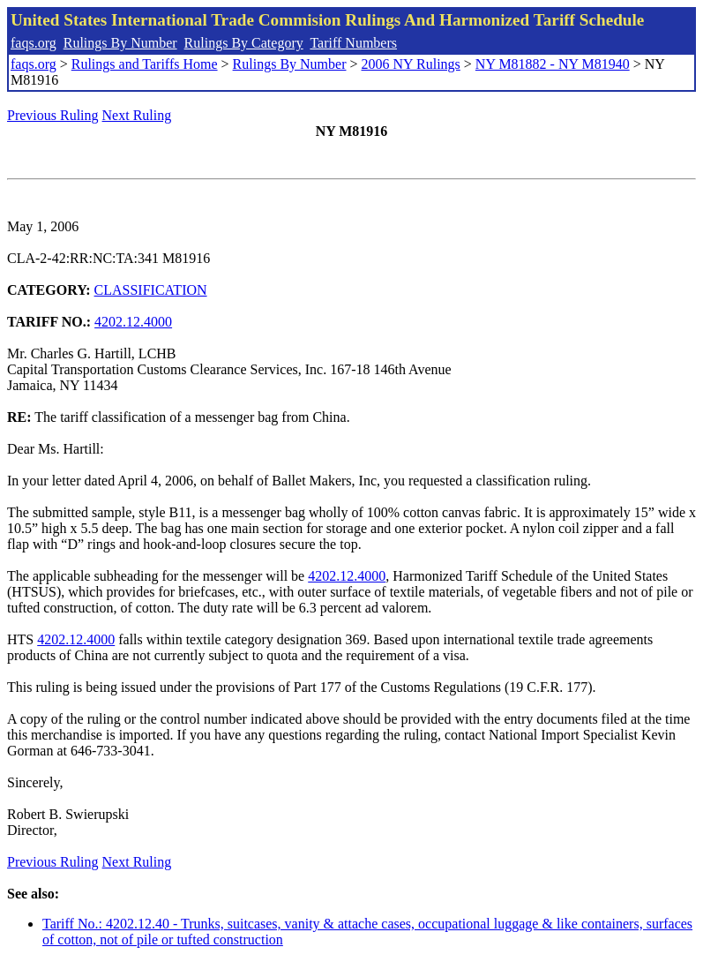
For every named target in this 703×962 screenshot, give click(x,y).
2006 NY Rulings (411, 63)
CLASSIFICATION (150, 289)
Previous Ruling (53, 115)
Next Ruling (137, 115)
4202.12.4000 (133, 321)
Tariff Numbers (353, 42)
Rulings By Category (243, 42)
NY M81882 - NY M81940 (552, 63)
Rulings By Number (120, 42)
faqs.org (33, 42)
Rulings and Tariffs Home (144, 63)
